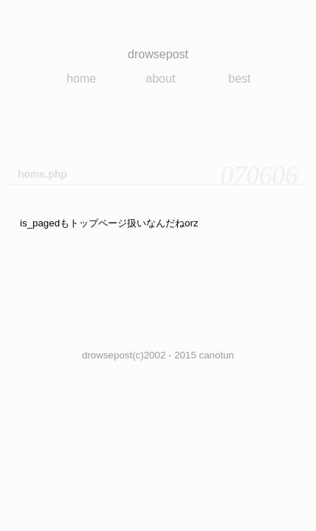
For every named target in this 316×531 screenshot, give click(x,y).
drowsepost (158, 54)
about (160, 78)
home (81, 78)
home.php (42, 174)
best (239, 78)
